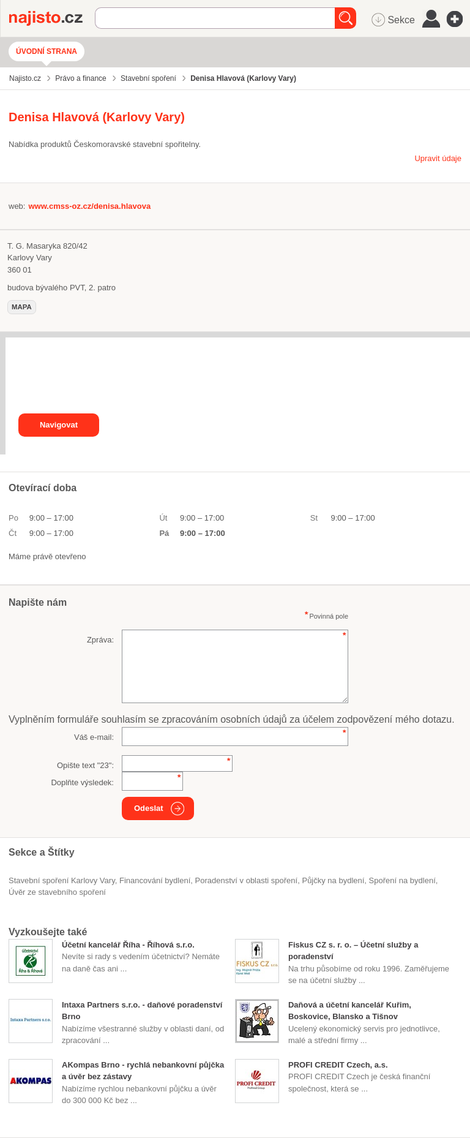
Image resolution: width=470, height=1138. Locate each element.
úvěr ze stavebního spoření (57, 892)
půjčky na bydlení (333, 880)
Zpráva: (100, 639)
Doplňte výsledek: (82, 782)
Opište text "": (85, 765)
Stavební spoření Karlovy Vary (62, 880)
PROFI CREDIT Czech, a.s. (338, 1064)
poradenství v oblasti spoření (246, 880)
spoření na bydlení (402, 880)
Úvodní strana (46, 51)
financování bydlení (154, 880)
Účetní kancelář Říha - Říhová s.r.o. (128, 944)
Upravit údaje (437, 158)
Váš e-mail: (94, 737)
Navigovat (59, 424)
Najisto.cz (52, 18)
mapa (22, 307)
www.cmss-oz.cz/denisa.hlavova (89, 206)
